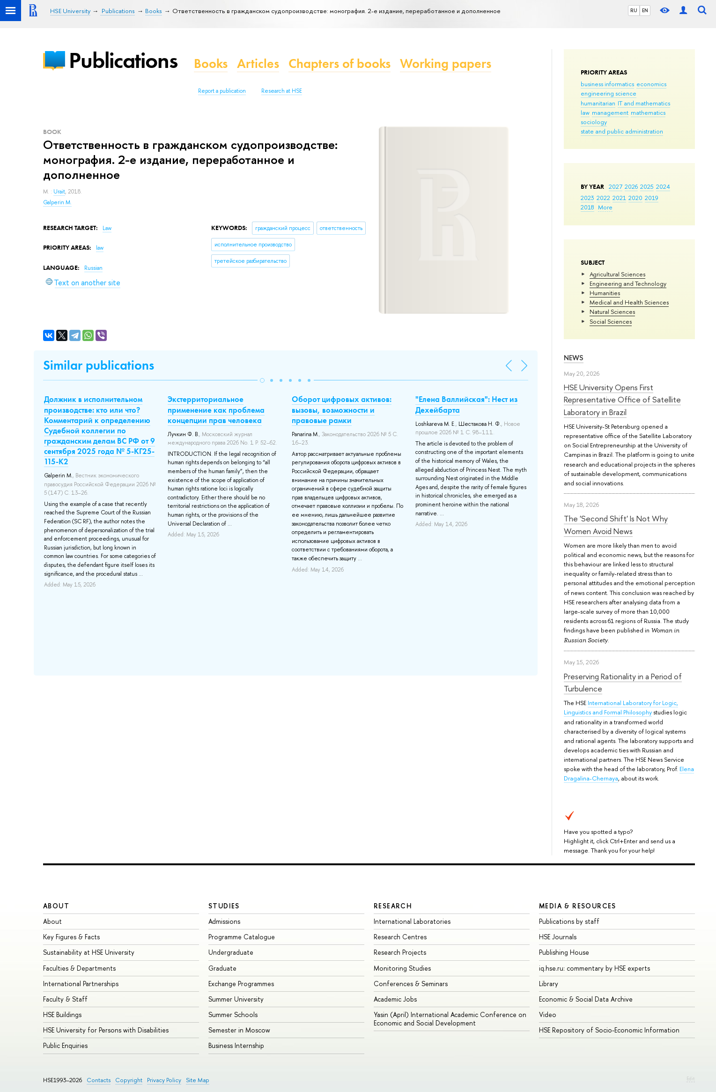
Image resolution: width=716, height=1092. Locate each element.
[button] (262, 380)
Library (548, 983)
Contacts (99, 1080)
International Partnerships (80, 983)
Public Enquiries (65, 1045)
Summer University (236, 999)
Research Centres (400, 936)
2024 (663, 186)
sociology (594, 122)
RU (633, 10)
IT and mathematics (644, 103)
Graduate (222, 968)
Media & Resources (577, 905)
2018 (587, 207)
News (573, 358)
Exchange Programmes (241, 983)
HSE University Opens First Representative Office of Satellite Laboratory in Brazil (622, 399)
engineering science (608, 93)
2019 (651, 197)
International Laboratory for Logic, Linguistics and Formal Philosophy (621, 707)
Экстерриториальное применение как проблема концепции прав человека (216, 409)
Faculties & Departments (79, 968)
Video (547, 1014)
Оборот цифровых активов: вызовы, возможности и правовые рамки (341, 409)
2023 (587, 197)
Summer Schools (233, 1014)
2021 (619, 197)
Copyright (128, 1080)
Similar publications (98, 365)
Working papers (445, 63)
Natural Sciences (612, 311)
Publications (123, 60)
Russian (93, 268)
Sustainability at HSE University (88, 952)
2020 (635, 197)
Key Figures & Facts (71, 936)
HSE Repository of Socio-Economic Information (609, 1029)
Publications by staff (569, 921)
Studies (224, 905)
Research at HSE (281, 91)
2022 (603, 197)
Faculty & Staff (65, 999)
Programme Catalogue (241, 936)
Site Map (197, 1080)
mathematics (648, 112)
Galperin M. (57, 202)
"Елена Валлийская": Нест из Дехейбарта (466, 404)
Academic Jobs (395, 999)
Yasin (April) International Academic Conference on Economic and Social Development (450, 1018)
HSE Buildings (62, 1014)
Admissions (224, 921)
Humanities (605, 293)
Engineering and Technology (628, 283)
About (56, 905)
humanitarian (598, 103)
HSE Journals (557, 936)
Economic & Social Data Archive (586, 999)
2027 (615, 186)
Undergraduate (230, 952)
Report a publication (222, 91)
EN (645, 10)
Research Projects (400, 952)
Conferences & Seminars (411, 983)
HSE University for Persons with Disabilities (106, 1029)
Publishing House (564, 952)
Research (393, 905)
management (610, 112)
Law (107, 228)
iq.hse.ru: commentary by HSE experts (594, 968)
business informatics (607, 84)
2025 (647, 186)
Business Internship (236, 1045)
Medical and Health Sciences (629, 302)
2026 (631, 186)
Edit (690, 1078)
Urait (59, 191)
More (605, 207)
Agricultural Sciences (617, 274)
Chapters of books (339, 63)
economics (651, 84)
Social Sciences (611, 321)
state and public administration (622, 131)
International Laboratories (412, 921)
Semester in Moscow (239, 1029)
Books (211, 63)
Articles (258, 63)
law (585, 112)
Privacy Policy (164, 1080)
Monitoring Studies (402, 968)
